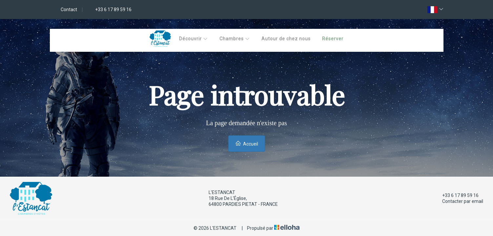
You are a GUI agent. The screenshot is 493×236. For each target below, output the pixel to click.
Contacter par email (459, 201)
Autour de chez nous (286, 38)
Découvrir (193, 38)
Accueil (246, 143)
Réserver (332, 38)
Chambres (234, 38)
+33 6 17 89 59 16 (457, 195)
